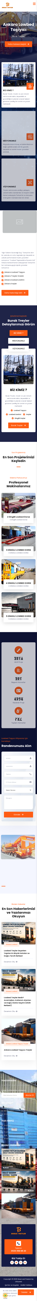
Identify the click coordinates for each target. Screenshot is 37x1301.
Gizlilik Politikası (26, 1285)
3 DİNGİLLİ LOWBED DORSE (18, 550)
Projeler (5, 1132)
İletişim (5, 1138)
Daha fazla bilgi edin (13, 293)
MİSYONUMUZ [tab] (18, 341)
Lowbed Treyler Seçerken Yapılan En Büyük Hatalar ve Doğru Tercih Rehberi (17, 953)
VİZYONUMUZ (7, 1107)
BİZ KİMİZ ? (8, 90)
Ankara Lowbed (11, 944)
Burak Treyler (17, 425)
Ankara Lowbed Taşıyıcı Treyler (17, 1044)
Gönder (17, 814)
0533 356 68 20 (18, 1251)
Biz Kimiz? (6, 1129)
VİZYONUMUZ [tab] (18, 348)
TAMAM (24, 1292)
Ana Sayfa (6, 1125)
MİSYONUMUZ (7, 1111)
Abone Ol (30, 1095)
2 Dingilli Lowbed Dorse (18, 517)
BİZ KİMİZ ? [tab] (18, 333)
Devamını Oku (10, 962)
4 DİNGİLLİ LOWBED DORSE (18, 583)
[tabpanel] (18, 390)
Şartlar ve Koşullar (12, 1285)
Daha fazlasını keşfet (17, 44)
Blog (4, 1135)
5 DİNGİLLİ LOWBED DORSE (18, 616)
